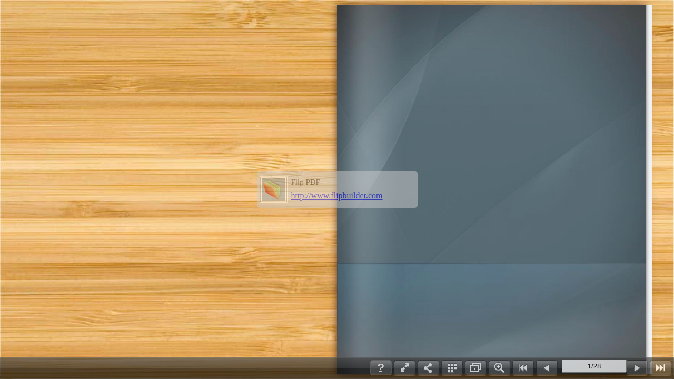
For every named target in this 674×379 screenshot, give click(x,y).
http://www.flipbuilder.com (337, 195)
